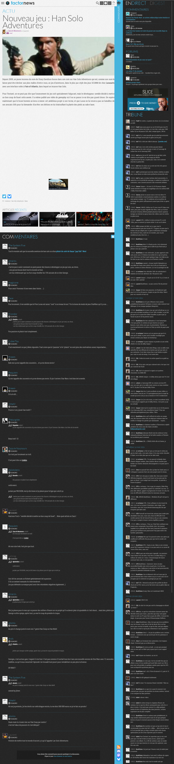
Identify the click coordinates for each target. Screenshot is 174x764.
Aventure (7, 200)
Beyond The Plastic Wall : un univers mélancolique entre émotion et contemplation (148, 19)
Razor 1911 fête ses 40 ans (136, 44)
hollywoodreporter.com (139, 442)
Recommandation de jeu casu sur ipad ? (140, 60)
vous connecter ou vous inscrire (62, 756)
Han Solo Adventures (17, 200)
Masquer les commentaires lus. (112, 236)
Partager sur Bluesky (9, 196)
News (26, 200)
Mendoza (134, 66)
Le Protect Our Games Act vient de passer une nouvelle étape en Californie (148, 32)
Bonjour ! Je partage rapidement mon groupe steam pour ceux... (145, 84)
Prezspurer (135, 13)
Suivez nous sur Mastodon (120, 755)
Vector (134, 26)
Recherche (97, 3)
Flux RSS (120, 747)
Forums (133, 51)
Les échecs (130, 61)
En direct (137, 3)
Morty (133, 39)
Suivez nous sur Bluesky (120, 759)
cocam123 (135, 77)
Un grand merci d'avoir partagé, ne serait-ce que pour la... (144, 46)
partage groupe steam (134, 82)
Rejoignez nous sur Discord (120, 751)
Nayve (133, 55)
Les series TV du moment (135, 71)
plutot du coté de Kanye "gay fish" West (71, 251)
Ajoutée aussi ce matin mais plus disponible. (140, 21)
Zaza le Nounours (14, 30)
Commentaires (138, 9)
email (11, 33)
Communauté (120, 370)
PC (3, 200)
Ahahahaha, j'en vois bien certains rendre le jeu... (141, 35)
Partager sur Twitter (4, 196)
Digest (159, 3)
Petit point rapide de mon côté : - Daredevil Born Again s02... (145, 73)
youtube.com (164, 143)
